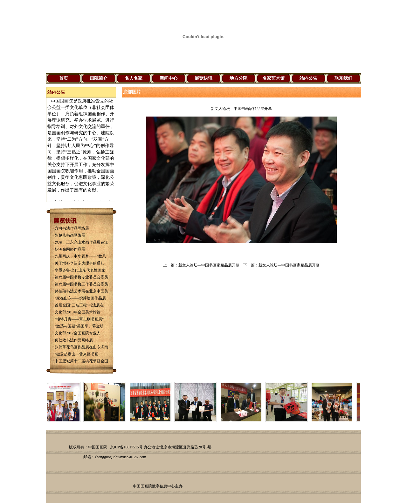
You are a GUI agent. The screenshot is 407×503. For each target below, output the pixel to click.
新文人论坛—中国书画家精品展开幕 (208, 265)
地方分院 (238, 78)
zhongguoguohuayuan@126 (116, 457)
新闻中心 (168, 78)
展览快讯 (203, 78)
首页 (63, 78)
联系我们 (343, 78)
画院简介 (98, 78)
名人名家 (133, 78)
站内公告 (308, 78)
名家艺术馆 (273, 78)
